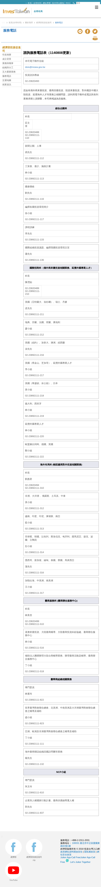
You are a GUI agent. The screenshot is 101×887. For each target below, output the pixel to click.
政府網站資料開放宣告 (71, 852)
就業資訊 (6, 84)
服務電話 (6, 76)
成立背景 (6, 59)
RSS (68, 3)
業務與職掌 (7, 63)
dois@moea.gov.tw (35, 67)
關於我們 (29, 22)
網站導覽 (46, 3)
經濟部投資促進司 (44, 22)
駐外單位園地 (58, 3)
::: (26, 3)
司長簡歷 (6, 55)
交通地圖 (6, 80)
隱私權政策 (89, 852)
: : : (3, 22)
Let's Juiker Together (80, 862)
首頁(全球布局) (15, 22)
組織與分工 (7, 67)
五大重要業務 (9, 72)
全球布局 (37, 3)
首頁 (30, 3)
